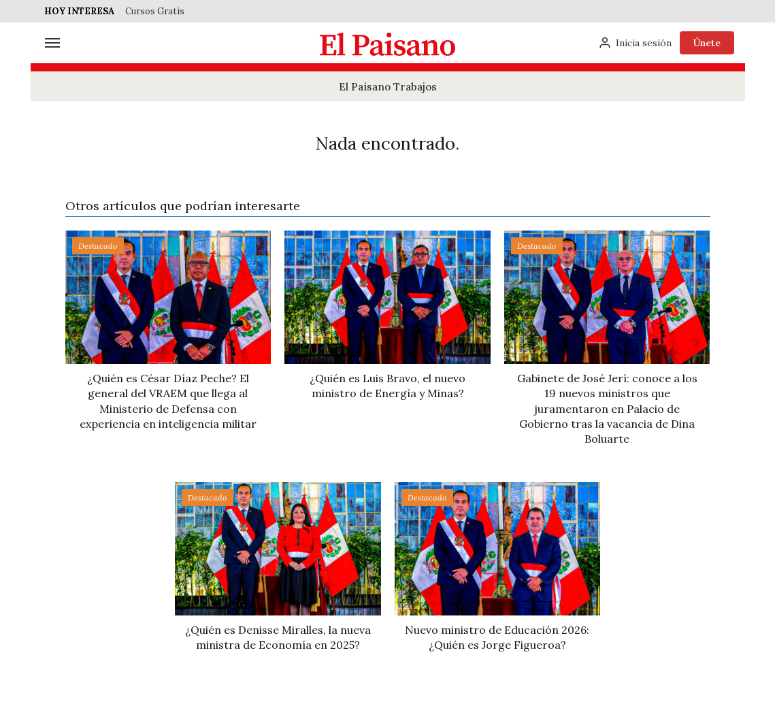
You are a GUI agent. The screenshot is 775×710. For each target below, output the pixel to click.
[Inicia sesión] (635, 43)
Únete (707, 43)
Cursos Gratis (154, 11)
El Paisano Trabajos (388, 86)
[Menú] (52, 43)
